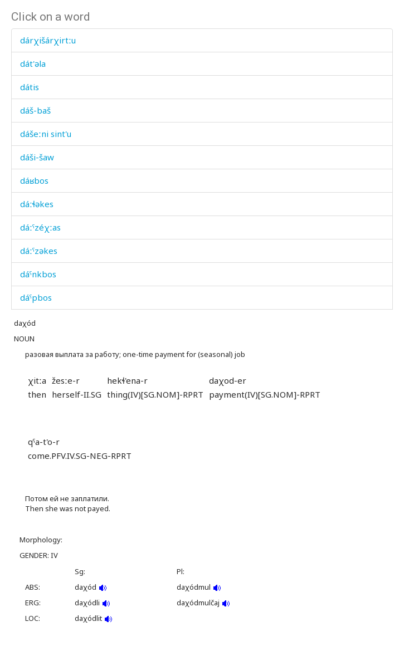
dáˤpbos (36, 297)
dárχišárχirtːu (48, 40)
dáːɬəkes (36, 203)
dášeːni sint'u (45, 133)
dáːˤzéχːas (40, 227)
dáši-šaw (37, 157)
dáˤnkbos (38, 274)
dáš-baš (35, 110)
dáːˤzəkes (38, 250)
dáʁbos (34, 180)
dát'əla (33, 63)
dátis (29, 86)
